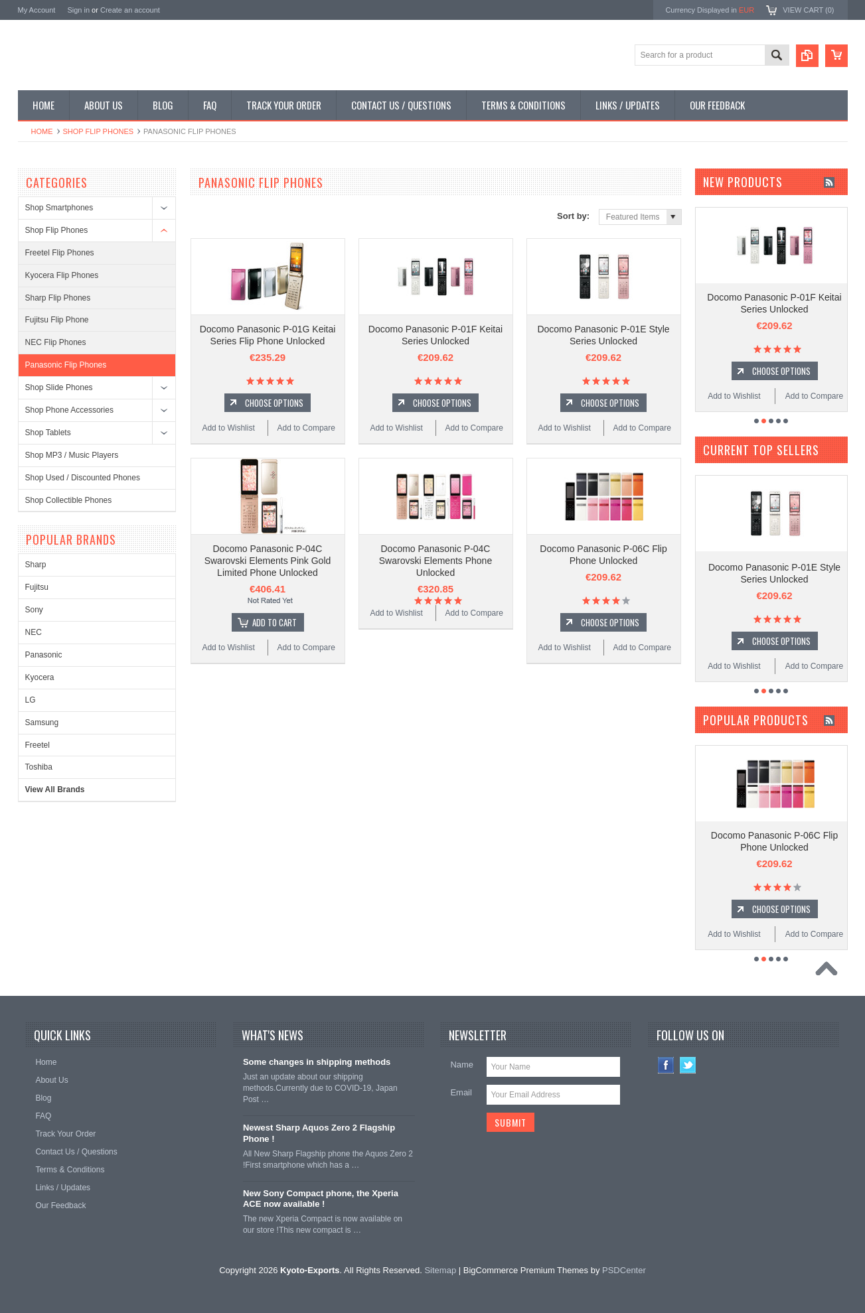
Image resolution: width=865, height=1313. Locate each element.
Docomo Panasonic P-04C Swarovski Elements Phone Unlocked (435, 560)
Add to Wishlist (228, 428)
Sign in (78, 10)
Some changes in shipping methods (316, 1062)
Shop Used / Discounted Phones (82, 477)
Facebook (666, 1065)
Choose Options (274, 402)
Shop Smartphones (59, 207)
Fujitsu (36, 587)
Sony (34, 609)
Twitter (688, 1065)
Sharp (35, 564)
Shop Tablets (48, 432)
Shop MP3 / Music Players (72, 455)
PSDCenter (624, 1270)
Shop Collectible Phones (68, 500)
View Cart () (808, 10)
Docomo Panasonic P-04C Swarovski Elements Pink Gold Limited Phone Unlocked (267, 560)
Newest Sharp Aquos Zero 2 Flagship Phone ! (319, 1133)
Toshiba (38, 767)
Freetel (37, 745)
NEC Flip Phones (55, 342)
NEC (33, 632)
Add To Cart (274, 622)
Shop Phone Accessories (69, 410)
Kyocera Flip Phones (62, 275)
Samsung (42, 722)
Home (42, 131)
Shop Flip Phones (98, 131)
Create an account (130, 10)
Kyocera (39, 677)
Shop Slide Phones (59, 387)
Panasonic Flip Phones (66, 365)
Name (461, 1065)
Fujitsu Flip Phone (57, 319)
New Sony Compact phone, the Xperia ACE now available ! (320, 1198)
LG (30, 700)
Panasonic (43, 654)
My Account (37, 10)
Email (461, 1092)
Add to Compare (306, 428)
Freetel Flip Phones (59, 252)
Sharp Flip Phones (58, 298)
